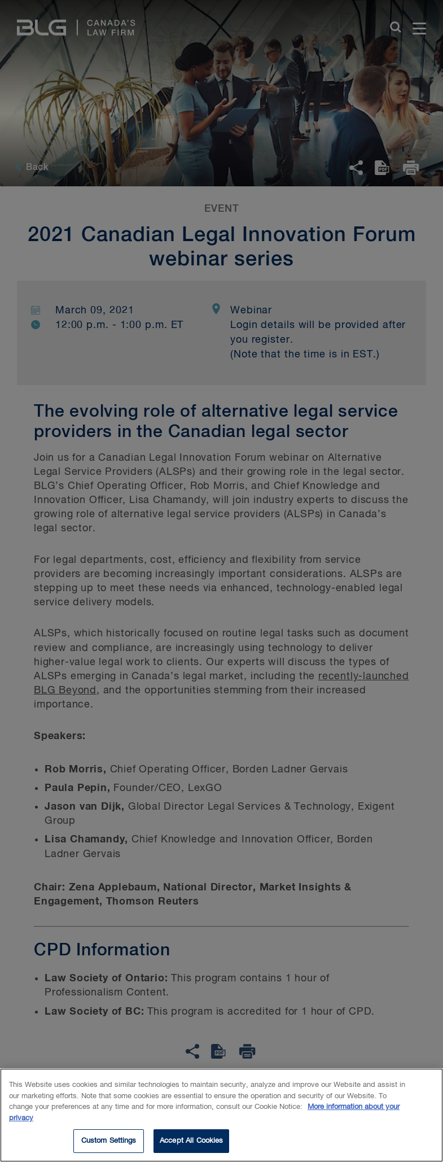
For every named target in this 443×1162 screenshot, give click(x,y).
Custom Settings (109, 1143)
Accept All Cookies (191, 1143)
